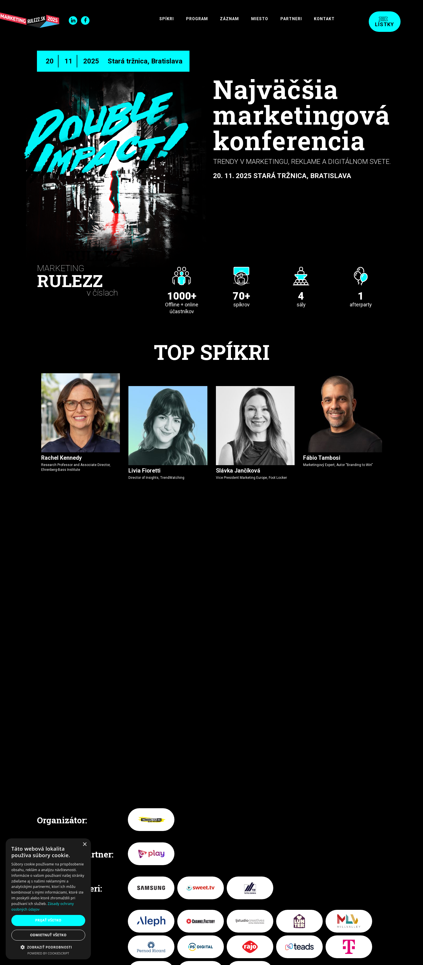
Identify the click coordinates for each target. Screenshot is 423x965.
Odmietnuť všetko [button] (48, 935)
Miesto (247, 19)
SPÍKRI (139, 19)
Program (175, 19)
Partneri (284, 19)
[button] (48, 947)
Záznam (212, 19)
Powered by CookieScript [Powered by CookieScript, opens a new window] (48, 953)
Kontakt (322, 19)
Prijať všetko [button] (48, 920)
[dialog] (48, 898)
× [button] (84, 844)
